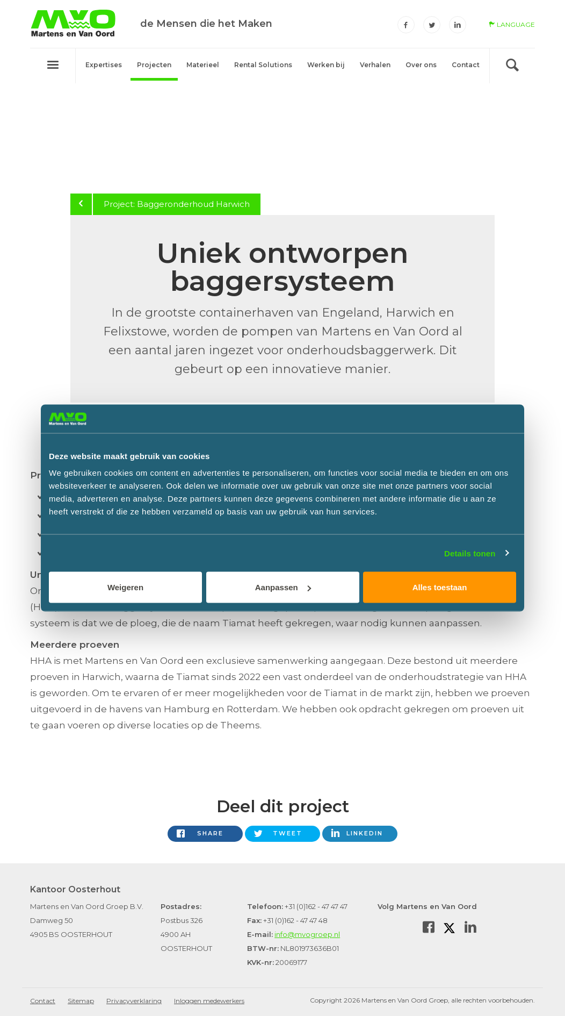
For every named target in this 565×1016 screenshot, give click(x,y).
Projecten (154, 65)
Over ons (421, 65)
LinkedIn (364, 833)
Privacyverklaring (134, 1001)
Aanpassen (283, 587)
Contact (466, 65)
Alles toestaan (439, 587)
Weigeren (125, 587)
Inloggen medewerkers (209, 1001)
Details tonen (469, 552)
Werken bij (326, 65)
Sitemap (81, 1001)
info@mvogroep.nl (307, 934)
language (512, 24)
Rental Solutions (263, 65)
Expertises (103, 65)
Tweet (287, 833)
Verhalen (375, 65)
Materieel (202, 65)
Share (210, 833)
